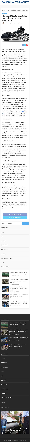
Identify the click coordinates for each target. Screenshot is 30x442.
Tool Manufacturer (6, 258)
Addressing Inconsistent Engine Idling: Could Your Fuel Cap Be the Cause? (18, 288)
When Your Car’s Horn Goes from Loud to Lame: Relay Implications (18, 302)
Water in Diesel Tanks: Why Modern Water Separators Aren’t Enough (19, 273)
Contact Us (3, 358)
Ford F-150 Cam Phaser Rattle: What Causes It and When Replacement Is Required (19, 281)
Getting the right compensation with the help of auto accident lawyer (15, 429)
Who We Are (4, 362)
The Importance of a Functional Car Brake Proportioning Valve (19, 295)
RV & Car (3, 254)
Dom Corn (6, 23)
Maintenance (4, 245)
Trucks (3, 262)
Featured (3, 241)
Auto (4, 13)
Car (2, 236)
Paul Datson (6, 432)
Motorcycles (4, 249)
